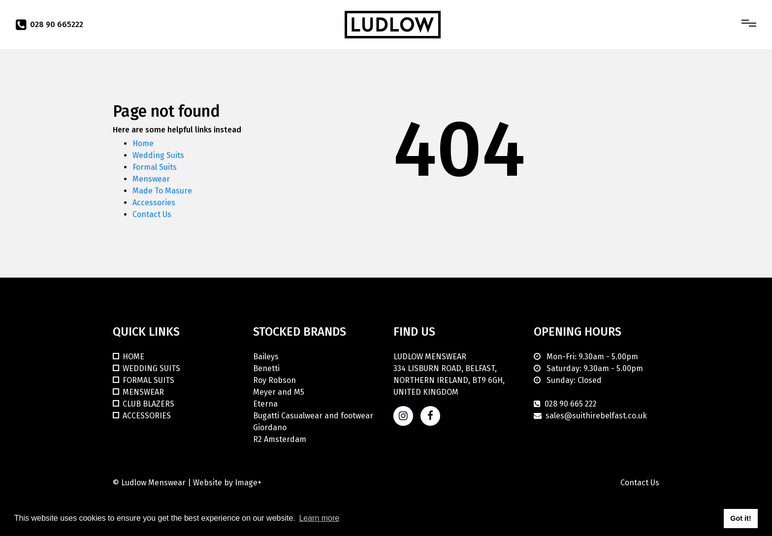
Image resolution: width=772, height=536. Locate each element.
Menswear (151, 179)
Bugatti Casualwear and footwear (313, 415)
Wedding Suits (158, 155)
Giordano (270, 427)
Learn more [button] (319, 518)
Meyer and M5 (278, 392)
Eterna (265, 404)
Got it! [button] (740, 518)
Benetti (266, 368)
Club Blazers (148, 404)
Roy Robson (274, 380)
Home (143, 143)
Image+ (248, 482)
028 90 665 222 (571, 404)
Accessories (153, 202)
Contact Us (151, 214)
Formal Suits (154, 167)
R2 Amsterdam (279, 439)
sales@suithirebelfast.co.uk (596, 415)
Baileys (266, 356)
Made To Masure (162, 190)
